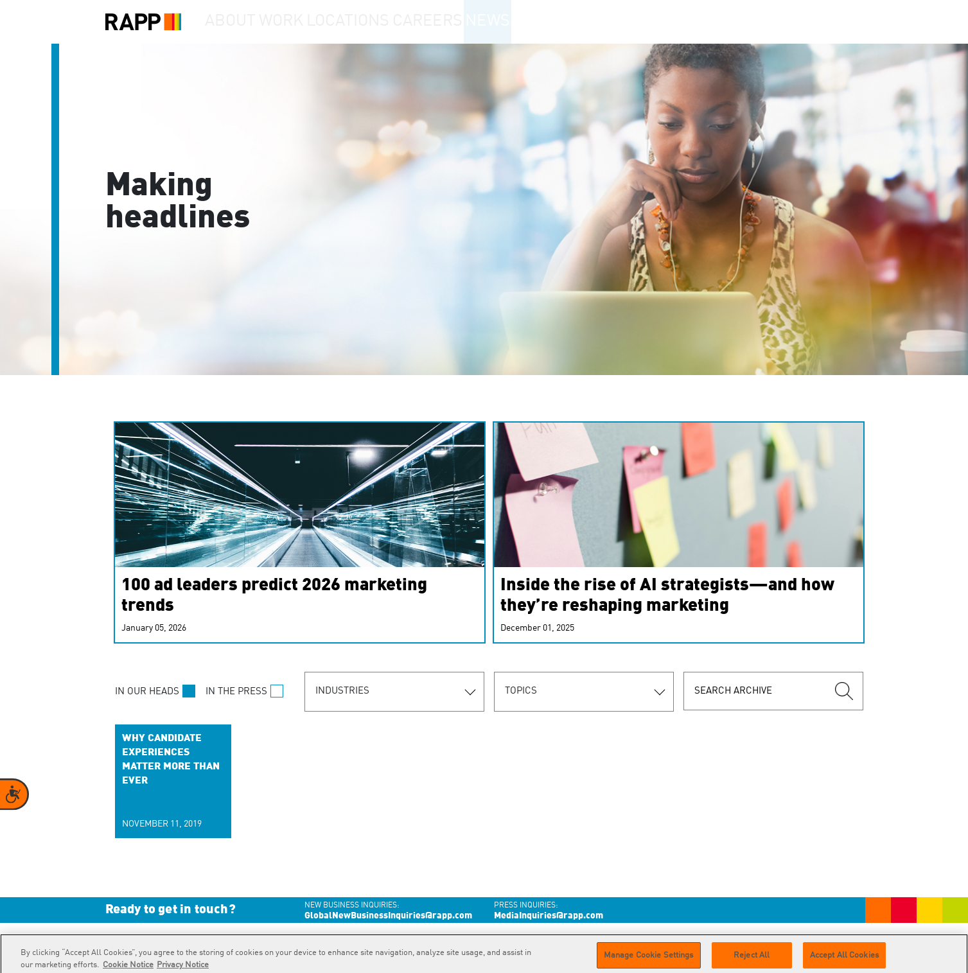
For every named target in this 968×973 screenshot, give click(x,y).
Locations (378, 21)
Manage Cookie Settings (649, 959)
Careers (460, 21)
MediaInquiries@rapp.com (548, 915)
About (237, 21)
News (530, 21)
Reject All (752, 959)
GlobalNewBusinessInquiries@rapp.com (388, 915)
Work (303, 21)
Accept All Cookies (844, 959)
